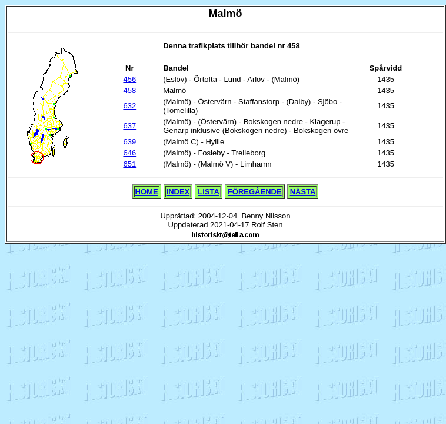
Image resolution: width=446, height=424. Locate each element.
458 (129, 90)
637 (129, 125)
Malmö (225, 13)
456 (129, 79)
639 (129, 141)
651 (129, 164)
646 (129, 152)
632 (129, 105)
